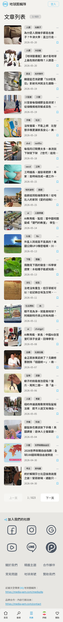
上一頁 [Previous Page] (13, 497)
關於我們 (11, 565)
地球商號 (30, 574)
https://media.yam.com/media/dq (24, 592)
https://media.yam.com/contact (23, 603)
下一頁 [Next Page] (50, 497)
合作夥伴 (49, 565)
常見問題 (11, 574)
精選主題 (30, 565)
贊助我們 (49, 574)
